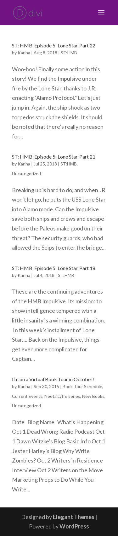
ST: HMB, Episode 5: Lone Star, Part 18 (53, 268)
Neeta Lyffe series (62, 396)
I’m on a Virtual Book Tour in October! (53, 379)
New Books (93, 396)
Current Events (27, 396)
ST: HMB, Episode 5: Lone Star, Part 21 (53, 157)
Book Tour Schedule (82, 386)
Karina (24, 52)
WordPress (74, 526)
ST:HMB (69, 52)
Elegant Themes (73, 516)
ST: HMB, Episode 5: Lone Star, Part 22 (53, 45)
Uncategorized (26, 173)
